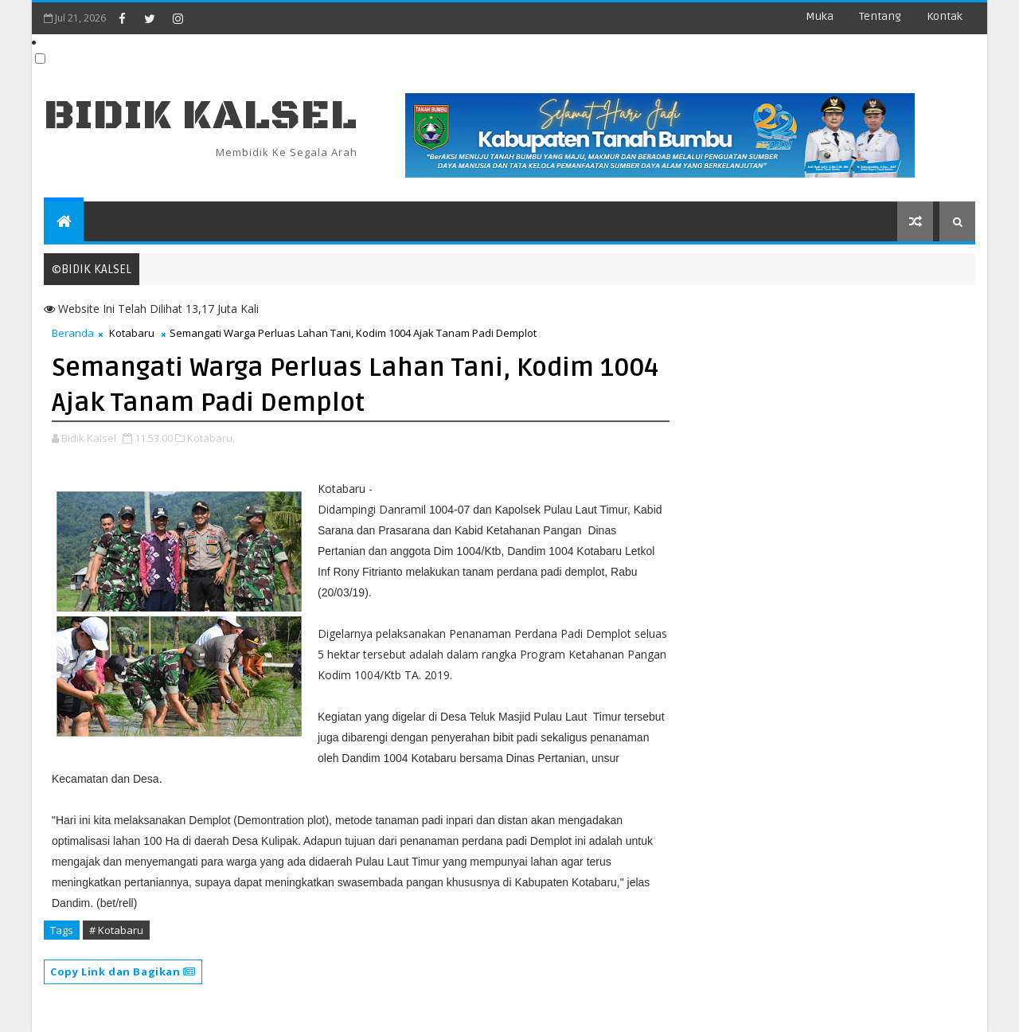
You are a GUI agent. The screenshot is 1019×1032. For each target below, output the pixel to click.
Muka (820, 16)
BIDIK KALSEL (200, 116)
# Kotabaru (116, 930)
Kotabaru (131, 333)
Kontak (944, 16)
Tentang (880, 16)
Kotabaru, (211, 438)
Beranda (73, 333)
